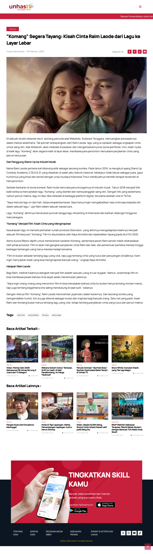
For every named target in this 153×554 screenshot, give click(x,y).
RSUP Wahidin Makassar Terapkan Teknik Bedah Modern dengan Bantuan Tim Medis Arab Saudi (127, 436)
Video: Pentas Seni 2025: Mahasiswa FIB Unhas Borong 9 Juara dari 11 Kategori (21, 378)
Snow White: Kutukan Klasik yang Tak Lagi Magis (125, 377)
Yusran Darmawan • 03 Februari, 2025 (25, 51)
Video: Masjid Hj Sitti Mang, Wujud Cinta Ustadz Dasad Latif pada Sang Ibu (92, 435)
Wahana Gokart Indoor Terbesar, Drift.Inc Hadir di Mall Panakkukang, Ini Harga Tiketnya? (57, 379)
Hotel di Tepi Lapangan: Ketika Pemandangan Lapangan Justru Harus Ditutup (57, 435)
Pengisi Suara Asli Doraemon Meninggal (20, 434)
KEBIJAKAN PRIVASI (75, 541)
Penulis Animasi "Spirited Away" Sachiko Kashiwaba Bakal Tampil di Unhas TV (92, 378)
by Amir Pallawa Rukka (12, 438)
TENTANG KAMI (18, 541)
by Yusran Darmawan (82, 384)
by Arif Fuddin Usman (12, 384)
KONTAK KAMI (34, 541)
